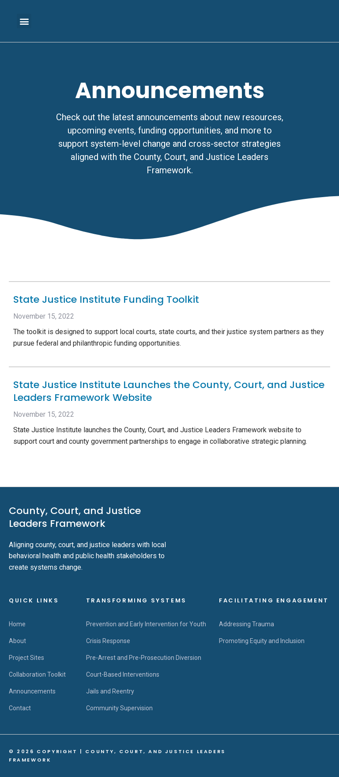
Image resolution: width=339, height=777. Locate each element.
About (17, 640)
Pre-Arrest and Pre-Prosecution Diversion (143, 657)
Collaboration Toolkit (37, 674)
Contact (20, 708)
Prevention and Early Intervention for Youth (146, 624)
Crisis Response (108, 640)
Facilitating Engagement (274, 600)
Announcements (32, 691)
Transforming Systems (136, 600)
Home (17, 624)
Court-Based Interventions (122, 674)
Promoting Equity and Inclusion (262, 640)
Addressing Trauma (246, 624)
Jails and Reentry (110, 691)
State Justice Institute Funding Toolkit (106, 299)
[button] (24, 21)
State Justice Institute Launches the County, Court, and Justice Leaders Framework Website (168, 391)
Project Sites (26, 657)
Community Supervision (119, 708)
